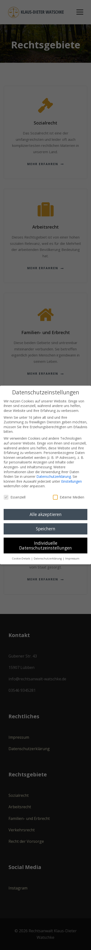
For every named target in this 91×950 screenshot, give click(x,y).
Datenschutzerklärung (53, 476)
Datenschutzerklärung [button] (48, 558)
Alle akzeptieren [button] (46, 514)
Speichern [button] (45, 529)
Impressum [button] (72, 558)
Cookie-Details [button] (21, 558)
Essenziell (14, 497)
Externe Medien (68, 497)
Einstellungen (71, 481)
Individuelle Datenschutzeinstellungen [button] (45, 545)
